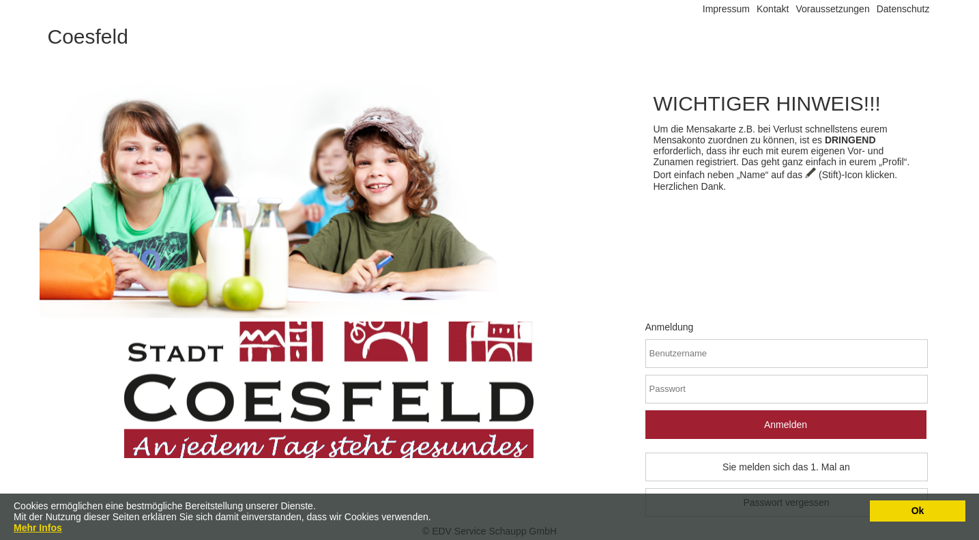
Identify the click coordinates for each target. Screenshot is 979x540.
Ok (917, 510)
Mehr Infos (38, 527)
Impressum (726, 8)
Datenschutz (903, 8)
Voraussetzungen (832, 8)
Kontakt (773, 8)
